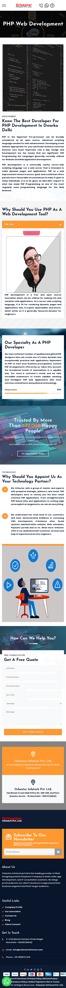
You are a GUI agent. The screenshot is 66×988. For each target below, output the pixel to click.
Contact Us (10, 915)
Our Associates (13, 911)
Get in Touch (53, 981)
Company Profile (13, 907)
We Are (9, 224)
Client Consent (13, 924)
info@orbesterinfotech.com (28, 949)
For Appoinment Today (33, 454)
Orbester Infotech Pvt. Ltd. (33, 761)
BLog (7, 920)
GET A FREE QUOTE (33, 732)
